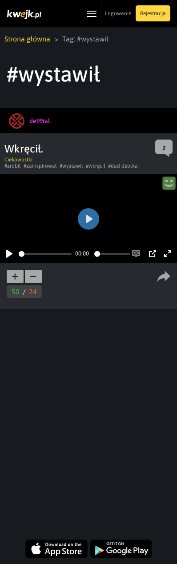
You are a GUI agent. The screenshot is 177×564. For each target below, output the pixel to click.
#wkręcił (95, 166)
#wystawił (71, 166)
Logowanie (118, 13)
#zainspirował (40, 166)
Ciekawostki (18, 159)
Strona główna (27, 39)
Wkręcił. (23, 149)
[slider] (45, 254)
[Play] (9, 254)
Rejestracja (153, 13)
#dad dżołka (123, 166)
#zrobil (12, 166)
